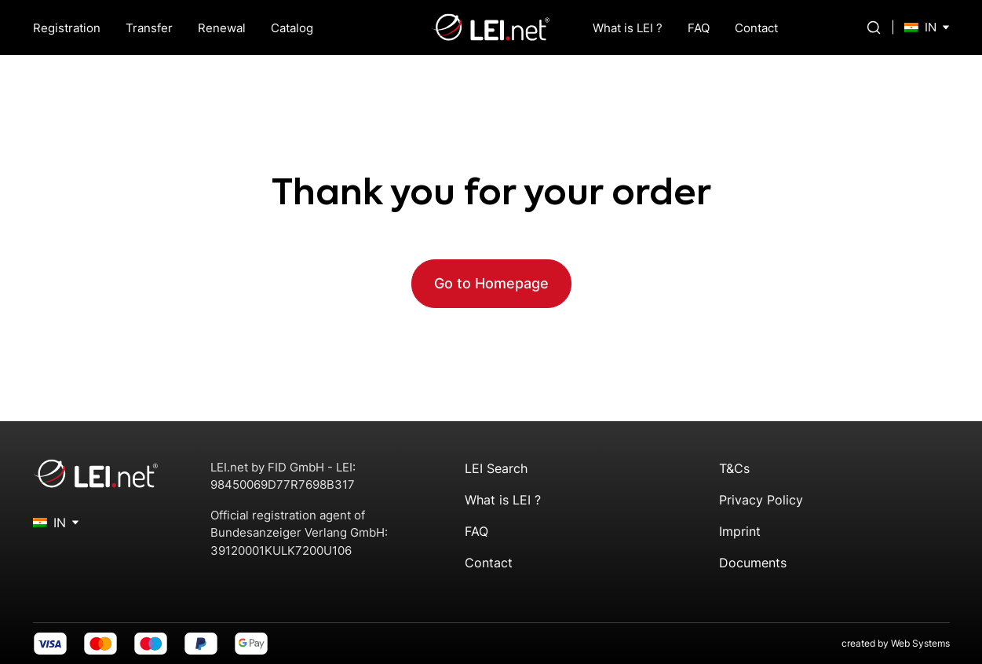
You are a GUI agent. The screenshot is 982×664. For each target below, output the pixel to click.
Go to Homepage (491, 283)
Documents (753, 562)
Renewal (222, 27)
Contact (756, 27)
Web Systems (920, 643)
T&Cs (734, 468)
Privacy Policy (761, 500)
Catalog (292, 27)
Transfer (149, 27)
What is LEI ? (628, 27)
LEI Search (496, 468)
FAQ (699, 27)
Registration (66, 27)
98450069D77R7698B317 (282, 484)
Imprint (740, 531)
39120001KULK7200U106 (281, 550)
